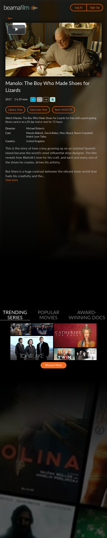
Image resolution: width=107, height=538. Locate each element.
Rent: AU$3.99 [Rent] (63, 109)
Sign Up (95, 7)
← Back (8, 18)
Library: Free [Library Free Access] (15, 109)
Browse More (53, 365)
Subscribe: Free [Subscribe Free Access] (38, 109)
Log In (78, 7)
